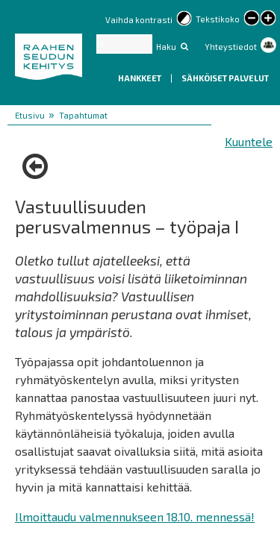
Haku (166, 46)
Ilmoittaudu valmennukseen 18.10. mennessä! (135, 516)
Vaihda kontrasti (138, 20)
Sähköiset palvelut (225, 78)
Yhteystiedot (231, 46)
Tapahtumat (83, 115)
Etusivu (30, 115)
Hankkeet (140, 78)
